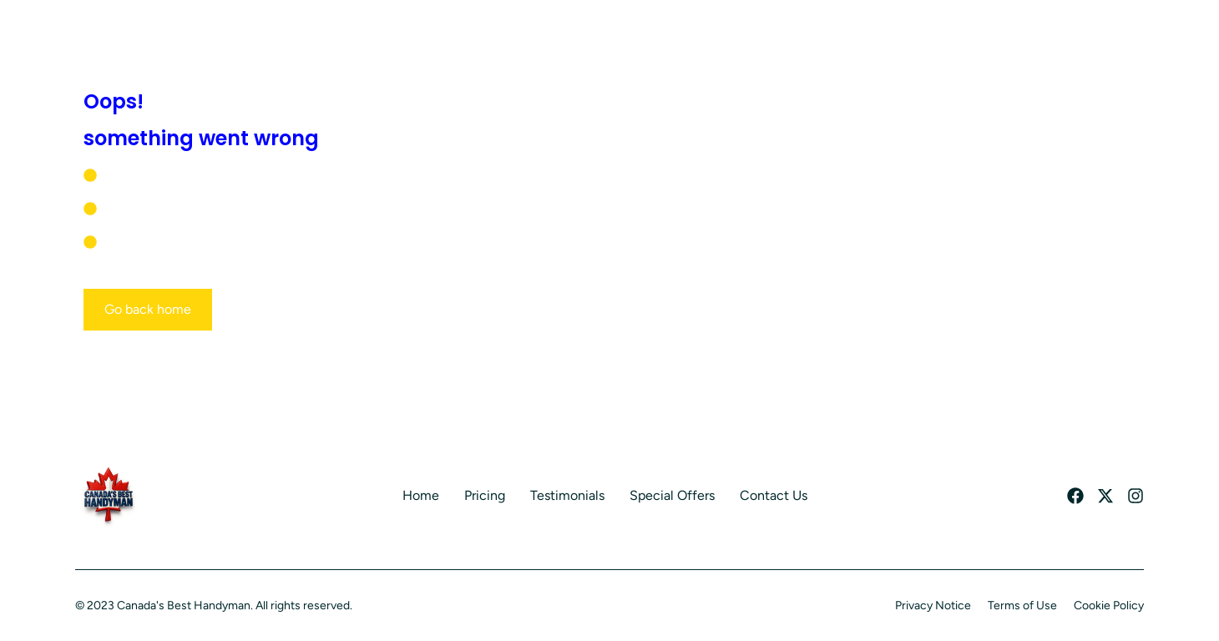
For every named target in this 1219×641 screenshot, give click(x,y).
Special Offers (672, 495)
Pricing (484, 495)
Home (420, 495)
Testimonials (567, 495)
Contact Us (773, 495)
